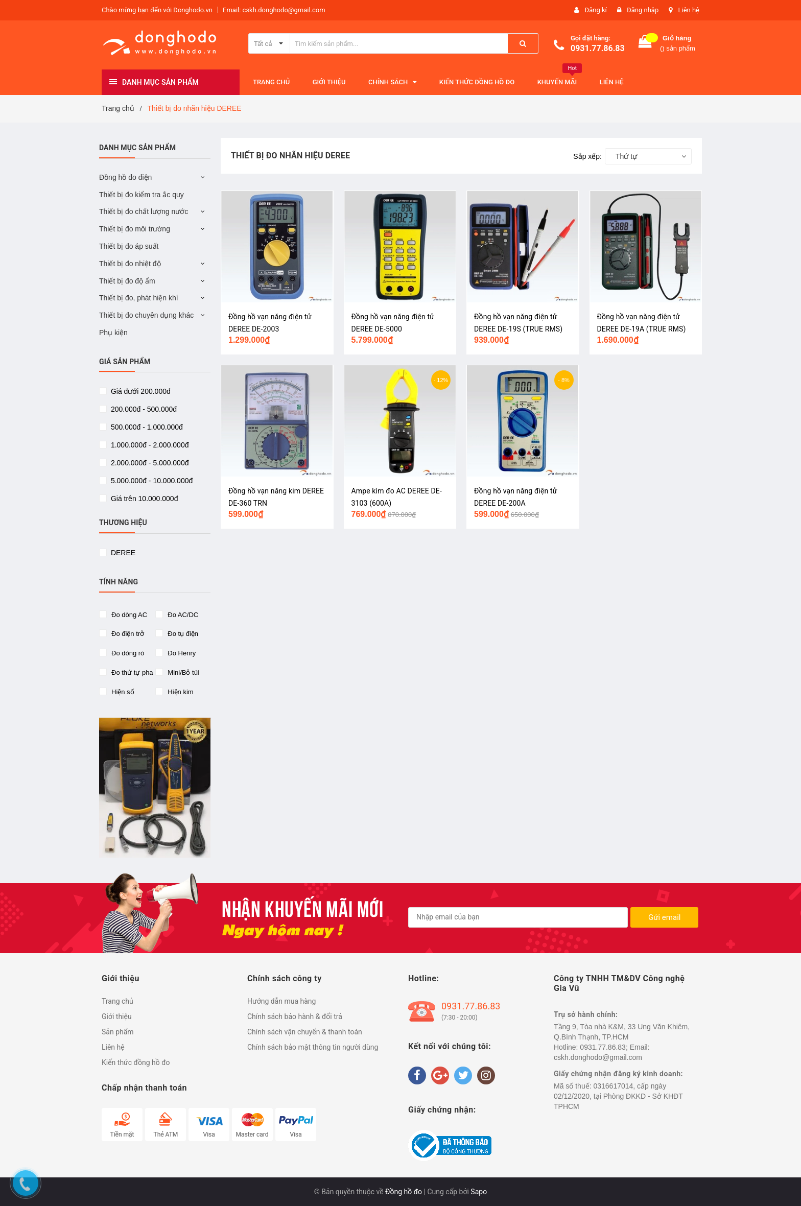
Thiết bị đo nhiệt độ (130, 263)
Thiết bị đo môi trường (134, 229)
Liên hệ (688, 10)
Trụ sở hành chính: (586, 1014)
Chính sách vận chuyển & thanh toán (304, 1032)
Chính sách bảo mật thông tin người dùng (312, 1047)
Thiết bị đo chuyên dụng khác (146, 315)
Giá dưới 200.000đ (140, 391)
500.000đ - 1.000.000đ (146, 427)
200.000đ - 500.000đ (143, 409)
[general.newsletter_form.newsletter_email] (518, 917)
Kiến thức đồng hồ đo (136, 1062)
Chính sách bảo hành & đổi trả (294, 1016)
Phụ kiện (113, 332)
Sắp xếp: (587, 156)
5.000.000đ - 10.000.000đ (151, 481)
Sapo (478, 1192)
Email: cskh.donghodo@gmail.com (274, 10)
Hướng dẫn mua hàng (281, 1001)
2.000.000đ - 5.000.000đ (149, 463)
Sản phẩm (118, 1032)
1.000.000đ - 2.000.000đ (149, 445)
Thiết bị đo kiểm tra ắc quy (141, 195)
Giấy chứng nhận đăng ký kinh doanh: (618, 1074)
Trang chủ (117, 1001)
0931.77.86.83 (598, 48)
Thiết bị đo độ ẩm (127, 281)
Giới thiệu (117, 1016)
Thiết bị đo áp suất (129, 246)
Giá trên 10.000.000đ (143, 498)
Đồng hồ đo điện (125, 177)
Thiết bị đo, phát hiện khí (138, 298)
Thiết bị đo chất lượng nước (143, 211)
